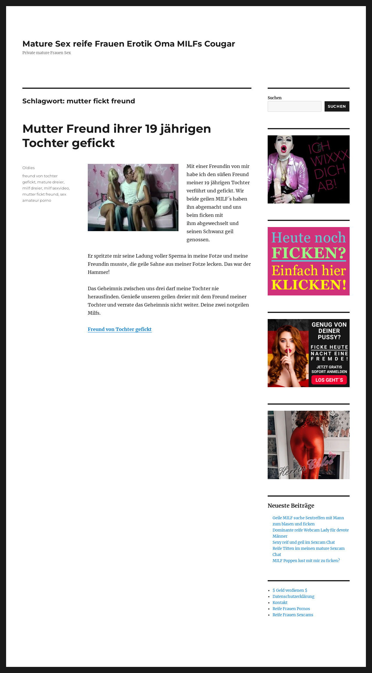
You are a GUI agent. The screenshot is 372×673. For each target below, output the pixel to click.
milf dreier (32, 188)
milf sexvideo (56, 188)
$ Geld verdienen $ (290, 590)
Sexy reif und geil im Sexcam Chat (304, 542)
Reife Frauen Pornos (291, 608)
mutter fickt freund (40, 194)
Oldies (28, 167)
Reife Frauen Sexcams (293, 614)
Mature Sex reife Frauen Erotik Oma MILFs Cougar (128, 44)
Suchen (275, 97)
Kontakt (280, 602)
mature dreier (50, 182)
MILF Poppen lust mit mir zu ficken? (306, 560)
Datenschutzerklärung (293, 596)
